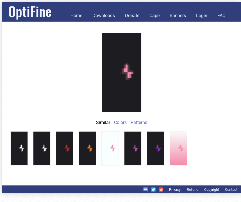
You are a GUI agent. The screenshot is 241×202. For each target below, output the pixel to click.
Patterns (139, 122)
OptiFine (29, 11)
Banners (178, 15)
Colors (120, 122)
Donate (132, 15)
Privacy (175, 189)
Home (76, 15)
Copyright (211, 189)
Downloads (103, 15)
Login (201, 15)
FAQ (221, 15)
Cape (154, 15)
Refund (192, 189)
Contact (231, 189)
